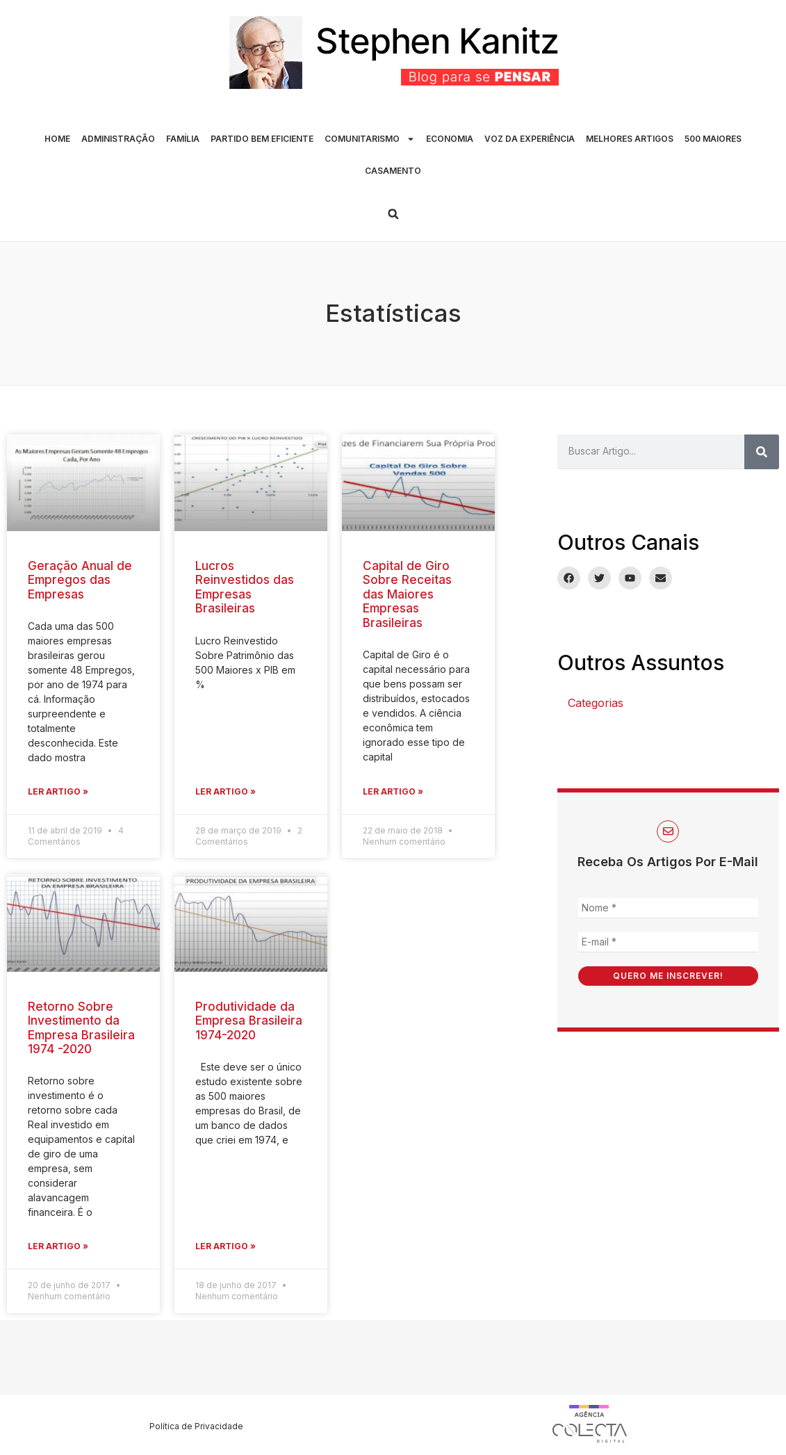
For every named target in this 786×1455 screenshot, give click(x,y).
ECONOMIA (449, 138)
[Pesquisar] (761, 451)
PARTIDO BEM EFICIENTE (262, 138)
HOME (57, 138)
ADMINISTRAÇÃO (118, 138)
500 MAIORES (713, 138)
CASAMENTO (393, 170)
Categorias (595, 703)
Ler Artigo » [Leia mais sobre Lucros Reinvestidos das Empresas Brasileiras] (225, 791)
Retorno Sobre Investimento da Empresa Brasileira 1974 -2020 (81, 1028)
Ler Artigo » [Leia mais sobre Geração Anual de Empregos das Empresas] (58, 791)
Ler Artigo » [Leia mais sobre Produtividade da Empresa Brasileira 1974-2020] (225, 1246)
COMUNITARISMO (370, 139)
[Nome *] (668, 908)
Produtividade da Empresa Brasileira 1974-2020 (248, 1021)
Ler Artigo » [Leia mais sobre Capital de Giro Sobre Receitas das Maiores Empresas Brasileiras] (393, 791)
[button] (393, 214)
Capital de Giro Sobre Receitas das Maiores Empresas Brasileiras (407, 594)
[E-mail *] (668, 942)
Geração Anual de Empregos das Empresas (80, 580)
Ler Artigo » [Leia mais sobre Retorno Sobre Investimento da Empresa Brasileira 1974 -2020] (58, 1246)
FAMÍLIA (182, 138)
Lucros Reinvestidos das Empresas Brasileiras (244, 587)
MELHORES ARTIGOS (629, 138)
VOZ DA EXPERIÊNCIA (529, 138)
